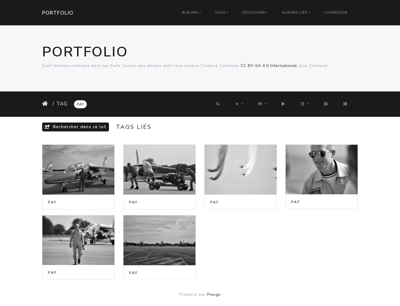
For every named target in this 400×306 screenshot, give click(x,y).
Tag (62, 103)
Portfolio (57, 12)
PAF (80, 104)
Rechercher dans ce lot (75, 127)
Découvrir (253, 12)
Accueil (46, 103)
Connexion (335, 12)
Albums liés (295, 12)
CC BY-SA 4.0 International (269, 65)
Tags (220, 12)
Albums (190, 12)
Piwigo (214, 294)
